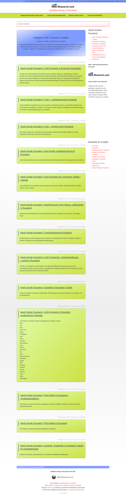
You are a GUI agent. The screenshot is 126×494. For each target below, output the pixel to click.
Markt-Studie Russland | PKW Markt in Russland (43, 423)
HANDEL (66, 485)
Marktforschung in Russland (63, 10)
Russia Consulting (76, 15)
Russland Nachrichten (56, 15)
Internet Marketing (97, 48)
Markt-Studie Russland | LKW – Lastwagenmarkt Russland (48, 99)
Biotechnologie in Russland (100, 167)
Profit (94, 161)
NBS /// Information (98, 50)
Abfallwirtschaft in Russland (100, 150)
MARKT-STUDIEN (75, 485)
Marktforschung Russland (32, 15)
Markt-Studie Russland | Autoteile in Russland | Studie (46, 287)
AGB (93, 52)
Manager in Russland (98, 159)
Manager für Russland (99, 43)
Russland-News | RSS (99, 46)
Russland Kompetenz (98, 41)
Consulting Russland (73, 490)
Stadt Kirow (95, 165)
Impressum (95, 59)
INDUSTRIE (58, 485)
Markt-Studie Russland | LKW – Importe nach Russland (46, 126)
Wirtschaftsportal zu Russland (67, 483)
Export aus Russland (98, 156)
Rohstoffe (95, 148)
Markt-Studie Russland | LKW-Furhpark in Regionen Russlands (50, 68)
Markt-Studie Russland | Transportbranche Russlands (46, 232)
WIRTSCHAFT (49, 485)
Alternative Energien (98, 163)
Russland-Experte (94, 15)
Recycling (95, 145)
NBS (82, 490)
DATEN (50, 487)
